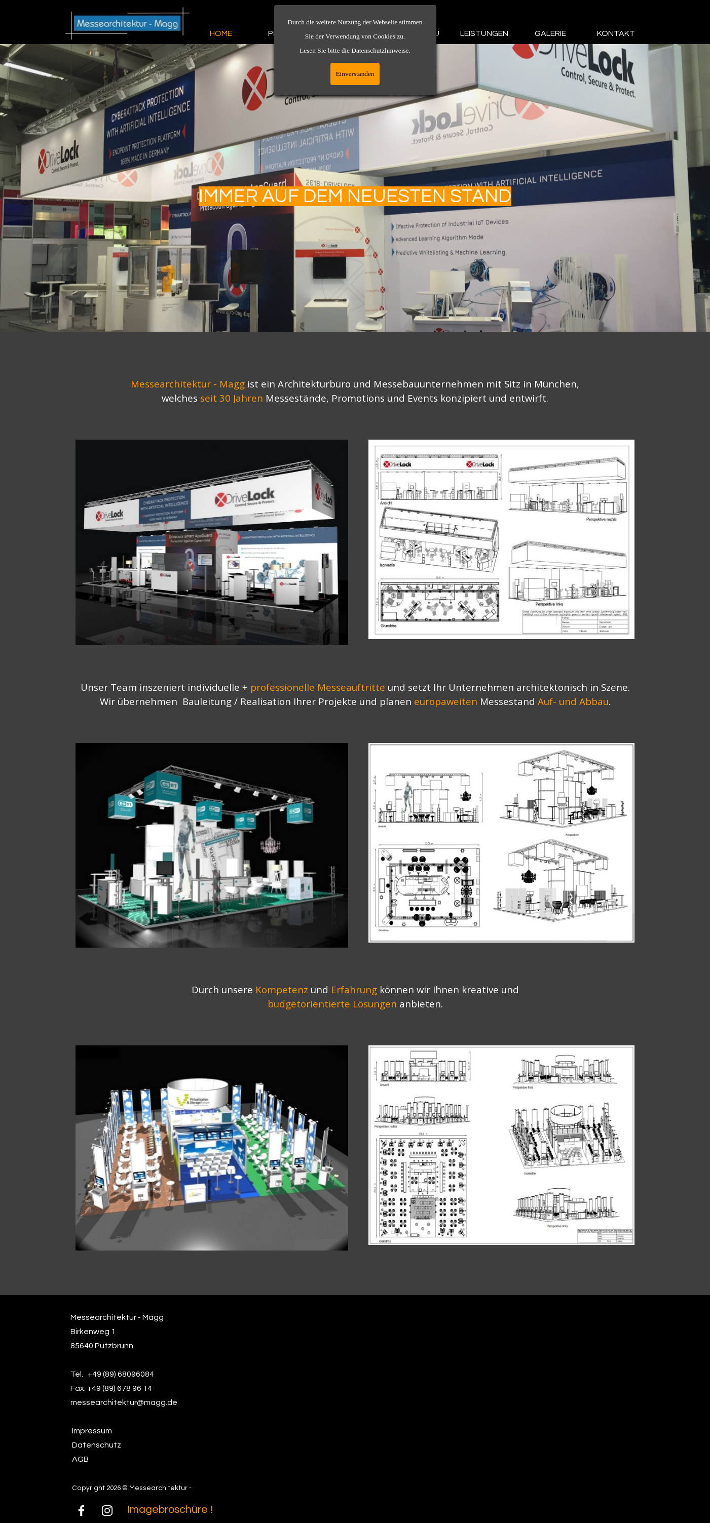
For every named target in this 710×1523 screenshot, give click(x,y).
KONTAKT (616, 33)
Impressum (92, 1431)
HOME (221, 33)
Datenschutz (96, 1445)
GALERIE (550, 33)
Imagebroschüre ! (170, 1509)
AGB (80, 1459)
